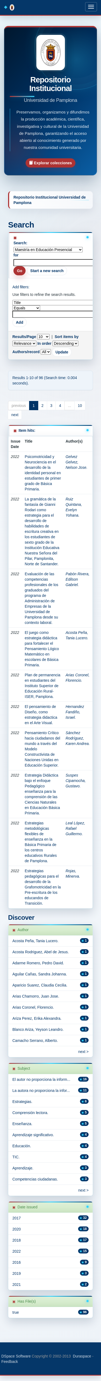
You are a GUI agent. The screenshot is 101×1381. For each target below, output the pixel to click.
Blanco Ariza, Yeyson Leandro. (38, 1029)
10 (80, 405)
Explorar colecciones (50, 162)
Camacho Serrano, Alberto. (35, 1040)
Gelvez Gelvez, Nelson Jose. (76, 462)
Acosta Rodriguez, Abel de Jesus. (40, 952)
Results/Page (24, 337)
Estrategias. (22, 1101)
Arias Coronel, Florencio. (33, 1007)
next (14, 415)
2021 (16, 1284)
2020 (16, 1229)
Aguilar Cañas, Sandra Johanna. (39, 974)
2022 (16, 1251)
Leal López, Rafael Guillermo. (75, 828)
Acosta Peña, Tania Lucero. (35, 941)
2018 (16, 1240)
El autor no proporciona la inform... (41, 1079)
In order (44, 343)
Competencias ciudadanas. (35, 1179)
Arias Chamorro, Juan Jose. (35, 996)
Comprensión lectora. (30, 1113)
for (16, 255)
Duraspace (82, 1356)
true (15, 1312)
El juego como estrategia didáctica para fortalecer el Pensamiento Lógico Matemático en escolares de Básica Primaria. (42, 648)
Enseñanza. (22, 1124)
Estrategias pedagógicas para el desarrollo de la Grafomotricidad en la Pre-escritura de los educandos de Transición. (43, 887)
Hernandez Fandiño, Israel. (74, 712)
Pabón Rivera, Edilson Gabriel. (77, 579)
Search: (20, 243)
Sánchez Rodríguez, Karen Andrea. (77, 738)
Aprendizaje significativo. (33, 1135)
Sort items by (67, 337)
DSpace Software (16, 1356)
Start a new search (47, 271)
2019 (16, 1273)
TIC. (15, 1157)
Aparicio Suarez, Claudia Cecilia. (39, 985)
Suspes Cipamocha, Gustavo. (75, 780)
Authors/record (26, 352)
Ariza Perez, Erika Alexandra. (36, 1018)
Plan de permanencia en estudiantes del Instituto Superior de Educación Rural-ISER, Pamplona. (42, 686)
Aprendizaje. (22, 1168)
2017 (16, 1218)
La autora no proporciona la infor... (41, 1090)
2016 (16, 1262)
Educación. (21, 1146)
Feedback (9, 1361)
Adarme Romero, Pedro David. (38, 963)
